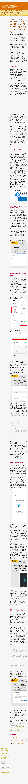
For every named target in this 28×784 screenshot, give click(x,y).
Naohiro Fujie (16, 731)
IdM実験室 (9, 6)
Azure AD (16, 735)
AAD (14, 734)
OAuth (11, 737)
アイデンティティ (20, 737)
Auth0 (17, 734)
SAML (14, 737)
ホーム (18, 748)
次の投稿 (12, 748)
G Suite (20, 735)
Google (23, 735)
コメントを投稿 (13, 745)
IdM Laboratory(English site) (5, 775)
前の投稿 (24, 748)
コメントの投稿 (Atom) (19, 751)
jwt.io (23, 75)
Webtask (16, 128)
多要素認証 (18, 738)
